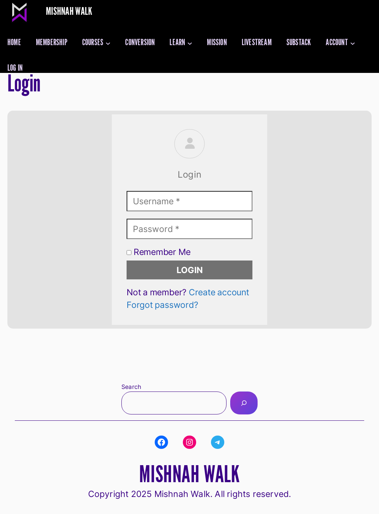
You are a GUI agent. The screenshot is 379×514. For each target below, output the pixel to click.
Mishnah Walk (69, 11)
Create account (219, 292)
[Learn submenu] (189, 43)
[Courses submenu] (108, 43)
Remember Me (158, 252)
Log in (15, 68)
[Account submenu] (352, 43)
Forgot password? (162, 305)
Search (131, 386)
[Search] (244, 403)
